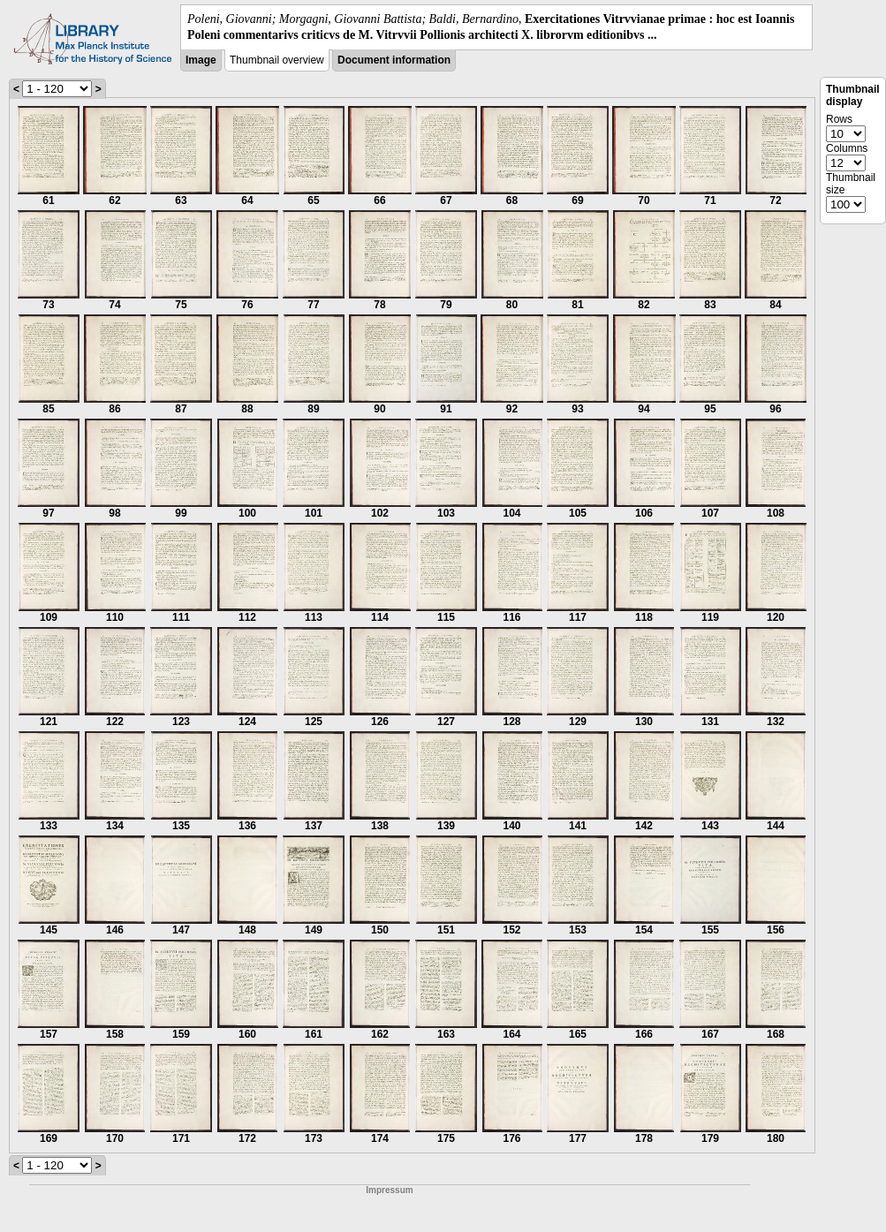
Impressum (389, 1190)
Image (201, 60)
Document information (394, 60)
